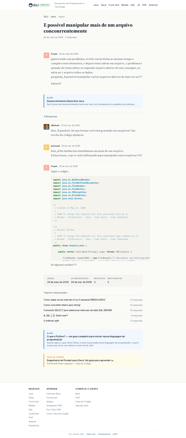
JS (138, 5)
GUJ (46, 16)
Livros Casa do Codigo (57, 413)
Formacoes (51, 397)
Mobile (124, 5)
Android (153, 5)
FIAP (77, 397)
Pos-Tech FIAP (53, 409)
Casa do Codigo (83, 401)
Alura (77, 393)
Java (95, 5)
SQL (133, 5)
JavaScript (34, 413)
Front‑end (114, 5)
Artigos (49, 401)
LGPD (115, 434)
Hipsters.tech (81, 405)
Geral (103, 5)
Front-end (33, 401)
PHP (144, 5)
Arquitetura (34, 425)
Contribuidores (104, 434)
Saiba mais (91, 434)
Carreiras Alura (53, 393)
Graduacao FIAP (54, 405)
